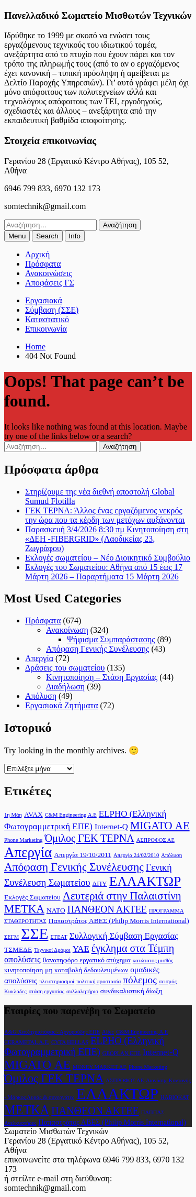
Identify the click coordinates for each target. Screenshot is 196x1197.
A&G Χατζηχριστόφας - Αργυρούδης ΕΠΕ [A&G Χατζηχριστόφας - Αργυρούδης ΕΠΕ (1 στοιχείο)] (52, 1032)
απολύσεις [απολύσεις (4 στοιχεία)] (22, 959)
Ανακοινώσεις (48, 273)
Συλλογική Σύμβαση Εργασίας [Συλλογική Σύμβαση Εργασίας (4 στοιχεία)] (124, 936)
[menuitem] (17, 235)
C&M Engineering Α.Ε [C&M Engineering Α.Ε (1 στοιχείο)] (71, 815)
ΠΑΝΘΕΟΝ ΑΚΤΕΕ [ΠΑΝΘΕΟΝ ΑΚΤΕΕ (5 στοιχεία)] (107, 909)
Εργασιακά (43, 300)
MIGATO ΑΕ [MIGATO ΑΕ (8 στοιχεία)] (160, 825)
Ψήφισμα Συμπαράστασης (111, 639)
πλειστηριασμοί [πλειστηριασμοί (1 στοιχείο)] (56, 981)
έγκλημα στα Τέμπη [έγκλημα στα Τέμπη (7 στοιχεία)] (132, 948)
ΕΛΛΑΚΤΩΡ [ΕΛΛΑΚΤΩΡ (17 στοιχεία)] (145, 881)
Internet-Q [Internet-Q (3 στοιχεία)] (111, 826)
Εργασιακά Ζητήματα (61, 705)
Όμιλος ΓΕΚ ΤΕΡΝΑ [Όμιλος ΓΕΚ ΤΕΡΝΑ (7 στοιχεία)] (89, 838)
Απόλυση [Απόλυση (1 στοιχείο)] (171, 855)
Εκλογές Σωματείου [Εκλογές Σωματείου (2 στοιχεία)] (32, 897)
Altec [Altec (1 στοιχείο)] (108, 1032)
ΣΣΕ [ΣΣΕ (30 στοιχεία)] (34, 933)
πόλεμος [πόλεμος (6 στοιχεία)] (139, 979)
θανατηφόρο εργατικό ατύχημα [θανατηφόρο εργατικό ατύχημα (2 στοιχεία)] (87, 960)
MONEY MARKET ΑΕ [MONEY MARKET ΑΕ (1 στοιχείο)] (99, 1067)
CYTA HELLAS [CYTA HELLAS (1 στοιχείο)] (69, 1042)
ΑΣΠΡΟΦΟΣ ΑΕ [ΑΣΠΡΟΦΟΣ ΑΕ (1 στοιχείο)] (155, 840)
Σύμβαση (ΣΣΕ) (51, 309)
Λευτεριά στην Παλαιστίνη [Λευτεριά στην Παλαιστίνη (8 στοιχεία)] (122, 895)
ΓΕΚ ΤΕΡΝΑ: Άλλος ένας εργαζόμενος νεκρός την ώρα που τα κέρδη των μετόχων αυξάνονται (105, 515)
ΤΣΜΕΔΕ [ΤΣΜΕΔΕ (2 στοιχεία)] (18, 949)
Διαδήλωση (65, 686)
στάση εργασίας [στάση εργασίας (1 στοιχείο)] (46, 991)
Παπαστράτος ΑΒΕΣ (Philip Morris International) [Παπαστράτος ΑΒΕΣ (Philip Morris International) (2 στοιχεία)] (119, 921)
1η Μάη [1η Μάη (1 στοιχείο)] (13, 815)
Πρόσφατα (43, 263)
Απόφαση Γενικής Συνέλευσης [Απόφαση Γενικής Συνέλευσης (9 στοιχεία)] (74, 867)
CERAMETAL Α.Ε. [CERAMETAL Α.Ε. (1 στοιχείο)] (26, 1042)
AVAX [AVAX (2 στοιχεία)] (33, 814)
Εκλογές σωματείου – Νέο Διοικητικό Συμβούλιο (107, 557)
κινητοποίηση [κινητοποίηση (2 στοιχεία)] (23, 970)
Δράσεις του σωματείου (65, 667)
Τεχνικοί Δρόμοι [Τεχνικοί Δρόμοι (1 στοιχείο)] (52, 950)
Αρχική (37, 254)
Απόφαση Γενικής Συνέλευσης (97, 648)
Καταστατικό (47, 319)
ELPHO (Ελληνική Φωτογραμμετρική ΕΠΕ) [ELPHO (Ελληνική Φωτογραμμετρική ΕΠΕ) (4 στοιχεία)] (84, 1046)
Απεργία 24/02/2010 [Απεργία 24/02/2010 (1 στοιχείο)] (136, 855)
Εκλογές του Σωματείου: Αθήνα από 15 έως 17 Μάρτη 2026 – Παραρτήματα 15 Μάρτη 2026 (103, 572)
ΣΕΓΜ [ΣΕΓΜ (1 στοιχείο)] (11, 937)
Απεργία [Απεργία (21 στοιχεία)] (28, 852)
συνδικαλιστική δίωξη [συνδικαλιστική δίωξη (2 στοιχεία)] (131, 991)
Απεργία (39, 658)
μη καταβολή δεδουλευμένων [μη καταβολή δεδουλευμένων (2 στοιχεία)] (86, 970)
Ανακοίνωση (67, 629)
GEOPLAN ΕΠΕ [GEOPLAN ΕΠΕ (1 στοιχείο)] (121, 1053)
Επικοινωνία (46, 328)
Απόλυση (40, 695)
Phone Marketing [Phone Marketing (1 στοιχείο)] (23, 840)
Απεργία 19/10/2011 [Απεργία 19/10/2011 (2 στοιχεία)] (82, 855)
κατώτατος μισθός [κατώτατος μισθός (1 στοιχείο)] (153, 960)
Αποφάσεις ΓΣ (49, 282)
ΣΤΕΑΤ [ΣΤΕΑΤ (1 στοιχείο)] (58, 937)
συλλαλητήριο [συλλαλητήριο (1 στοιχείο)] (82, 991)
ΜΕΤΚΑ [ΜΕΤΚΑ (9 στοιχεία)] (24, 909)
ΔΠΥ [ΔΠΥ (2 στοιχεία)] (100, 883)
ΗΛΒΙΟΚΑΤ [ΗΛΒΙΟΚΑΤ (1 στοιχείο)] (174, 1097)
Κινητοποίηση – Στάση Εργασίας (101, 677)
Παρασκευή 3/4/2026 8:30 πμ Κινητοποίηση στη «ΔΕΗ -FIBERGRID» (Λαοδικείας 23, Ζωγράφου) (107, 539)
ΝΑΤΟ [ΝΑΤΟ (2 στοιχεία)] (56, 910)
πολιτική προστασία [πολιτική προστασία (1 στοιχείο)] (98, 981)
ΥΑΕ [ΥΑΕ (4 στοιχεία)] (81, 949)
